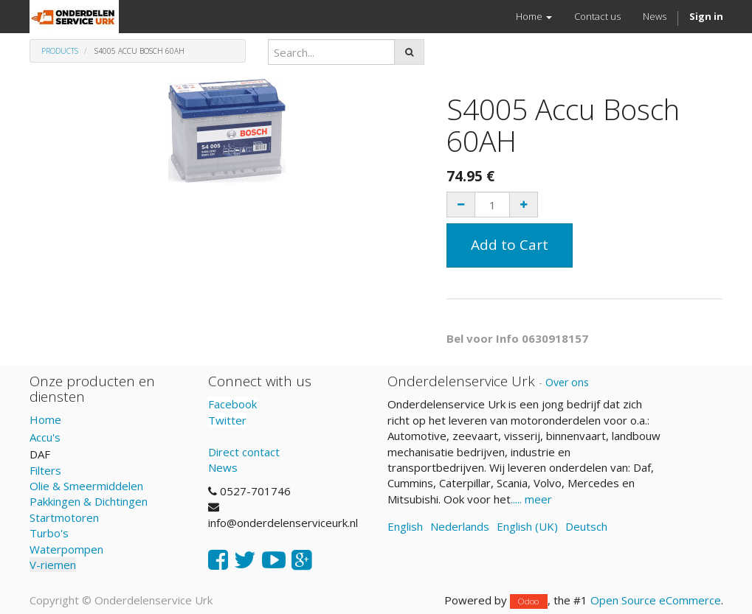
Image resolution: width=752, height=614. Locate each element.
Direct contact (244, 451)
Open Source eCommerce (655, 600)
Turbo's (49, 533)
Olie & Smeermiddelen (86, 485)
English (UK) (527, 526)
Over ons (567, 382)
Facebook (232, 404)
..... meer (531, 499)
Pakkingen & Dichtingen (89, 501)
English (405, 526)
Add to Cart (509, 244)
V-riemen (53, 564)
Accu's (45, 437)
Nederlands (459, 526)
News (223, 467)
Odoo (528, 601)
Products (59, 51)
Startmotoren (64, 517)
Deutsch (586, 526)
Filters (45, 470)
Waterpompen (66, 549)
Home (45, 419)
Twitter (227, 420)
